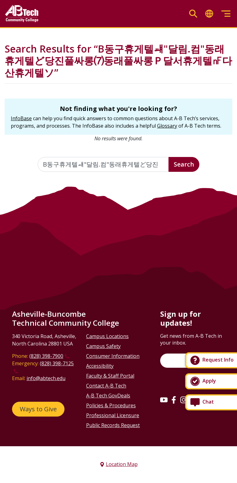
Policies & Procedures (111, 405)
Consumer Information (112, 356)
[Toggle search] (193, 13)
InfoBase (21, 118)
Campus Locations (107, 336)
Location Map (122, 464)
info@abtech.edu (46, 378)
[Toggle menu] (226, 13)
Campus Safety (103, 346)
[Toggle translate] (209, 13)
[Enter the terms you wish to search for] (103, 164)
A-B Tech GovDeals (108, 395)
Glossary (167, 125)
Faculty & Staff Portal (110, 375)
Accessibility (100, 365)
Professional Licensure (112, 415)
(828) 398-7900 (46, 356)
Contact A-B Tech (106, 385)
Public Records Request (113, 425)
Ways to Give (38, 409)
